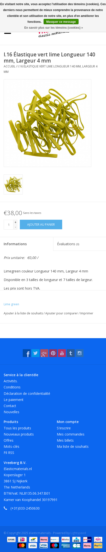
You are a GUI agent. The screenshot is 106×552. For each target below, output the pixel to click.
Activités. (11, 381)
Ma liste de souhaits (73, 446)
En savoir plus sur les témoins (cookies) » (53, 27)
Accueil (9, 66)
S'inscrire (64, 428)
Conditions (12, 387)
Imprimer (86, 313)
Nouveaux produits (19, 434)
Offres (8, 440)
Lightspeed (78, 533)
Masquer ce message (61, 22)
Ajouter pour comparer (62, 313)
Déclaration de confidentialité (27, 393)
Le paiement (14, 399)
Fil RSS (9, 452)
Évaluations (68, 244)
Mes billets (65, 440)
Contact (10, 405)
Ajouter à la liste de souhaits (24, 313)
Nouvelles (11, 412)
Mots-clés (11, 446)
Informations (15, 244)
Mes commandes (70, 434)
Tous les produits (17, 428)
